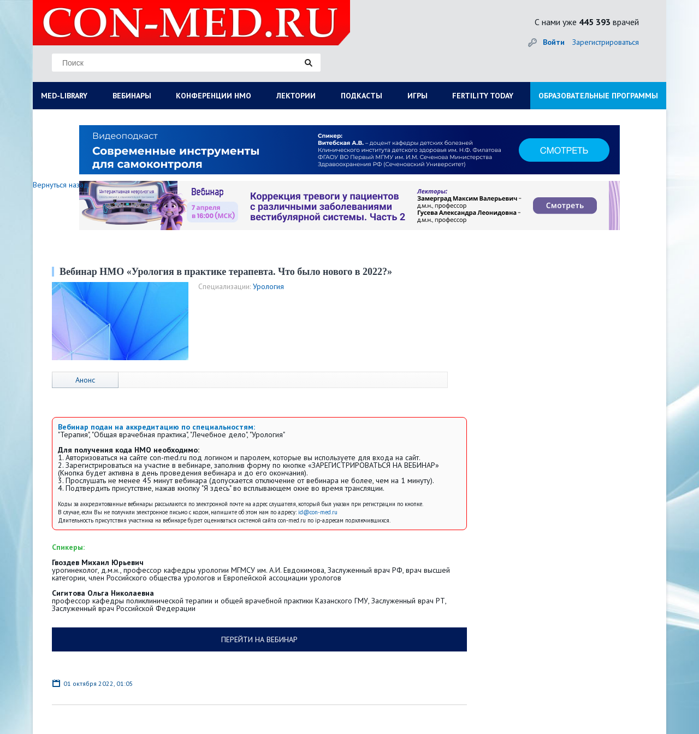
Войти (554, 42)
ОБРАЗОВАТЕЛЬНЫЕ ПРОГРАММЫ (598, 96)
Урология (268, 286)
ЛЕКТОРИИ (296, 96)
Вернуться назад (60, 185)
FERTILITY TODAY (482, 96)
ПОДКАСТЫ (361, 96)
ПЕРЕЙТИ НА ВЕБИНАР (259, 639)
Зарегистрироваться (605, 42)
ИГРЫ (417, 96)
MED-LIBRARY (64, 96)
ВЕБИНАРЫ (131, 96)
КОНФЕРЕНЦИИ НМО (213, 96)
